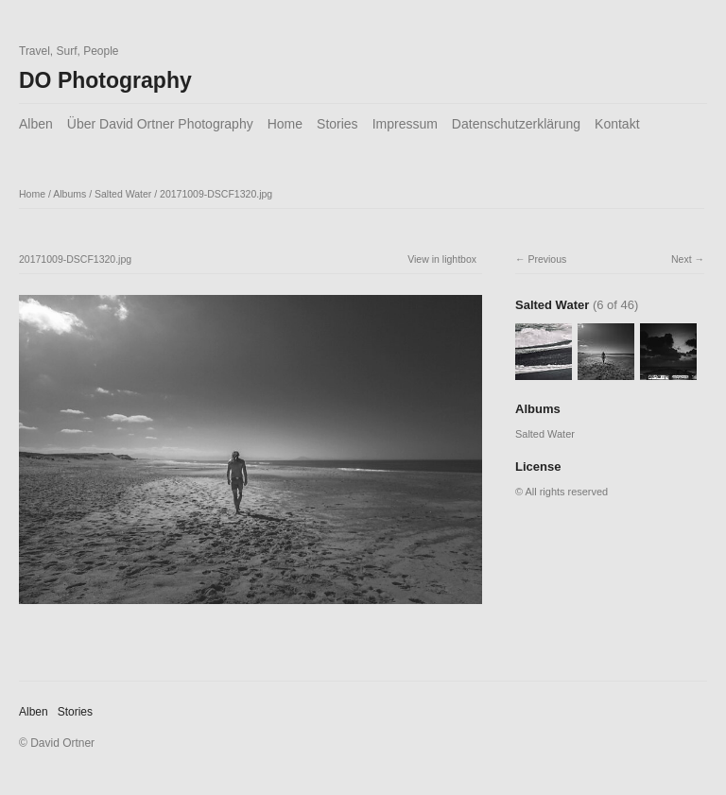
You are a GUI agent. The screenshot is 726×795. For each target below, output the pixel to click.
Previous (546, 259)
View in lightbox (441, 259)
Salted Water (123, 193)
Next (681, 259)
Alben (36, 123)
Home (285, 123)
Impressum (405, 123)
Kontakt (617, 123)
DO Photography (105, 80)
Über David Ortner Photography (160, 123)
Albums (69, 193)
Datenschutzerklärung (516, 123)
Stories (337, 123)
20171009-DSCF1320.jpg (216, 193)
